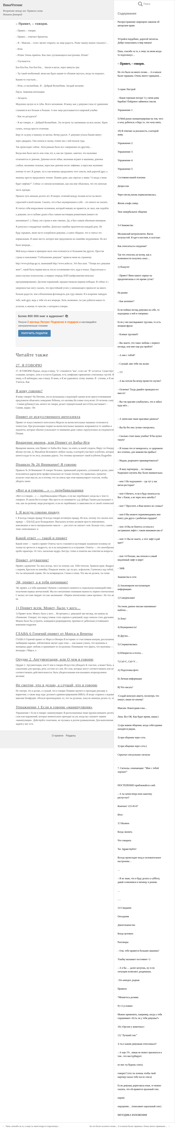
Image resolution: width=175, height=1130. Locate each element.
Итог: (120, 814)
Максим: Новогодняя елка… (132, 708)
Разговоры (123, 942)
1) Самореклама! (126, 597)
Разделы (71, 735)
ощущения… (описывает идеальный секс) (139, 1106)
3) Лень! (122, 618)
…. (119, 899)
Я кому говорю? (29, 391)
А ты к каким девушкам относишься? (137, 1044)
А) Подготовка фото (128, 670)
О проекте (57, 735)
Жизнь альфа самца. (128, 203)
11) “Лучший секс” (127, 1035)
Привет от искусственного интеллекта (48, 417)
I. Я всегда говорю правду (38, 512)
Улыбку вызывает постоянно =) (134, 959)
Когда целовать (125, 933)
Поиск (143, 4)
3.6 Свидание (124, 908)
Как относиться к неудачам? (132, 246)
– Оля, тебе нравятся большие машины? (138, 950)
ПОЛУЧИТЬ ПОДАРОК (34, 333)
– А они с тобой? (126, 355)
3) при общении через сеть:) (132, 746)
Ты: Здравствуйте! (127, 849)
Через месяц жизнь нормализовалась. (137, 194)
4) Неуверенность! (127, 627)
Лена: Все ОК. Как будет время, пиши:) (138, 716)
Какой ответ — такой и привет (41, 538)
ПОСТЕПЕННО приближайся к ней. (137, 785)
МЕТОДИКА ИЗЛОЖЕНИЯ (132, 1115)
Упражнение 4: (125, 160)
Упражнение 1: (125, 110)
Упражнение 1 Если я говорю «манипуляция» (54, 707)
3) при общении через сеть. (132, 737)
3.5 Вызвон (123, 823)
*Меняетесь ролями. (128, 997)
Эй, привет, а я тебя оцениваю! (42, 582)
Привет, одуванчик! (32, 560)
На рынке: (123, 292)
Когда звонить (125, 832)
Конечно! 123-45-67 (128, 806)
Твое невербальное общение (132, 211)
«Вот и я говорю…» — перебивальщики (50, 490)
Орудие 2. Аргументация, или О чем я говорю (55, 659)
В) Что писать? (125, 687)
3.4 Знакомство (125, 225)
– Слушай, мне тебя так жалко (133, 363)
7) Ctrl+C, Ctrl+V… (128, 661)
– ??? (120, 372)
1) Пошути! (124, 267)
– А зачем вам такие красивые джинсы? (138, 419)
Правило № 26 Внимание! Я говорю (46, 464)
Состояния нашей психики (131, 177)
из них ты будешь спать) (130, 1064)
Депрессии (123, 186)
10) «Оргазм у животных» (131, 1026)
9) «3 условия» (125, 1006)
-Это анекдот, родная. (129, 980)
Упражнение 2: (125, 143)
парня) (121, 1097)
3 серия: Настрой (126, 89)
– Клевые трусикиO (128, 334)
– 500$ (121, 568)
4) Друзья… (124, 635)
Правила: (122, 988)
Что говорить (124, 840)
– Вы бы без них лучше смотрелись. (136, 427)
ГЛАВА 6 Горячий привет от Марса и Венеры (54, 634)
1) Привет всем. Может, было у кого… (48, 608)
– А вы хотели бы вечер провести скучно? (139, 381)
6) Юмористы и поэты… (130, 653)
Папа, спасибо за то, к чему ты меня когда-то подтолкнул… (33, 1126)
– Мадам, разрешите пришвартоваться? (138, 460)
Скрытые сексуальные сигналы (134, 754)
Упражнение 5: (125, 169)
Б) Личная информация (130, 678)
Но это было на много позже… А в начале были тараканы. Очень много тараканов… (128, 1126)
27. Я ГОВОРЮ (29, 365)
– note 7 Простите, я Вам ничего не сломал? (140, 506)
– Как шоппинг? (126, 301)
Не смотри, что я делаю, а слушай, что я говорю (56, 685)
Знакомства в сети (127, 577)
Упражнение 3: (125, 151)
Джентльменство (126, 925)
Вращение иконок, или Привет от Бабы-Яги (53, 442)
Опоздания (123, 916)
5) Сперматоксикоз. (128, 644)
